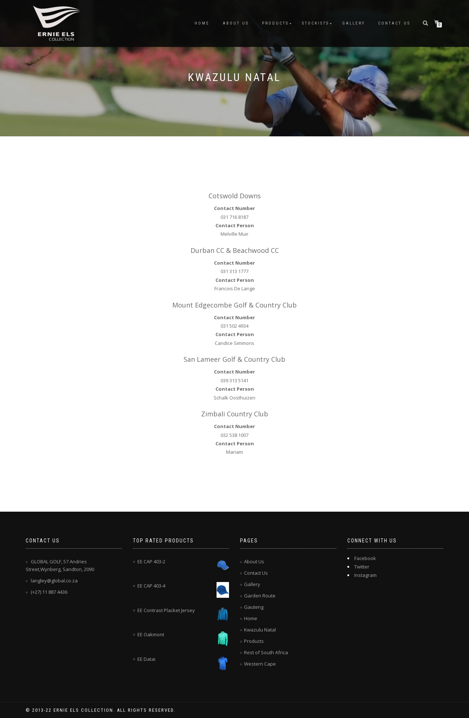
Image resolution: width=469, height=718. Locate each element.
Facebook (365, 558)
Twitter (361, 566)
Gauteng (253, 607)
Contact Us (394, 23)
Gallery (353, 23)
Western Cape (260, 663)
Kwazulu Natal (260, 629)
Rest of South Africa (266, 652)
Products (275, 23)
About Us (236, 23)
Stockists (315, 23)
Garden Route (260, 595)
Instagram (365, 575)
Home (202, 23)
